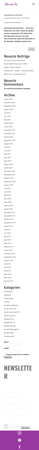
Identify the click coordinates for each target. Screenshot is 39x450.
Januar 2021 (8, 168)
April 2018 (7, 274)
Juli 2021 (7, 147)
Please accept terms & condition (16, 354)
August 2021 (8, 144)
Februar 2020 (8, 206)
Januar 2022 (8, 127)
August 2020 (8, 185)
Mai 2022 (7, 120)
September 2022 (10, 106)
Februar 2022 (8, 123)
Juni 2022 (7, 116)
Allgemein (7, 295)
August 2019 (8, 226)
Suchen (31, 49)
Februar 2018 (8, 281)
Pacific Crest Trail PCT (12, 312)
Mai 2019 (7, 236)
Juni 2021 (7, 151)
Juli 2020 (7, 188)
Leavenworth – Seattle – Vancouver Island (18, 71)
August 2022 (8, 109)
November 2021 (9, 133)
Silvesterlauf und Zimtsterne (13, 15)
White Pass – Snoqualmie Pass (15, 74)
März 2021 (8, 161)
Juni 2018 (7, 267)
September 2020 (10, 182)
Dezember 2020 (9, 171)
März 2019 (8, 243)
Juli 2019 (7, 230)
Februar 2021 (8, 164)
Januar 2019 (8, 250)
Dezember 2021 (9, 130)
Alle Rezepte (8, 292)
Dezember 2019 (9, 212)
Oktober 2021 (9, 137)
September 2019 (10, 223)
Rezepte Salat (9, 333)
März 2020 (8, 202)
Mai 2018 (7, 271)
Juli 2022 (7, 113)
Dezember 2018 (9, 254)
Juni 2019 (7, 233)
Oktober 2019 (9, 219)
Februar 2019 (8, 247)
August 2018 (8, 260)
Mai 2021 (7, 154)
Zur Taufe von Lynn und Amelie (14, 60)
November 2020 (9, 175)
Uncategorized (9, 336)
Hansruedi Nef (11, 18)
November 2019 (9, 216)
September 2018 (10, 257)
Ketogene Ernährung (11, 305)
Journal (6, 302)
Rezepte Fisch (9, 319)
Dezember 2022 (9, 103)
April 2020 (7, 199)
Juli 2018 (7, 264)
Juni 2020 (7, 192)
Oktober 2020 (9, 178)
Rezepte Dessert (15, 22)
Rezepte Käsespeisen (11, 329)
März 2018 (8, 278)
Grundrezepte (8, 298)
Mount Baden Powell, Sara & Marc (16, 64)
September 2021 (10, 140)
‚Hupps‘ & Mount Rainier (12, 67)
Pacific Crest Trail (10, 309)
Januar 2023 (8, 99)
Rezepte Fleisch (9, 322)
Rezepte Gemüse (10, 326)
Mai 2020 (7, 195)
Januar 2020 (8, 209)
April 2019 (7, 240)
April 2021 (7, 157)
